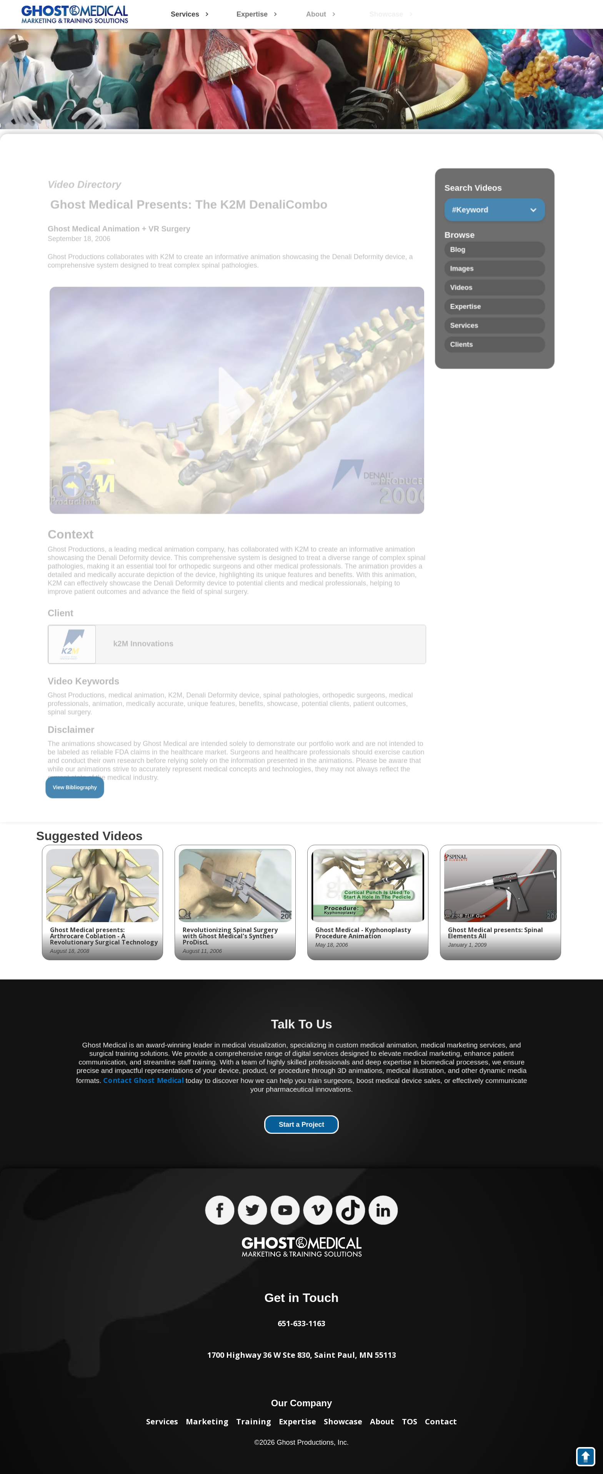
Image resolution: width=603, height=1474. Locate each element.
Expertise (297, 1421)
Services (162, 1421)
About (382, 1421)
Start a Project (301, 1125)
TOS (409, 1421)
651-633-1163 (301, 1323)
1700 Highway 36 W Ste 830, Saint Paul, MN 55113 (301, 1355)
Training (253, 1421)
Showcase (343, 1421)
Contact (441, 1421)
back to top (589, 1458)
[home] (74, 14)
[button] (494, 225)
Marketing (207, 1421)
